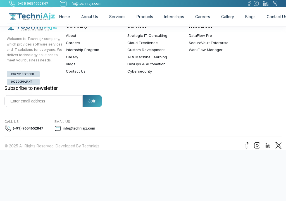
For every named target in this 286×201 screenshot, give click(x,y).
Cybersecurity (139, 71)
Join (92, 101)
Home (64, 16)
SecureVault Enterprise (208, 42)
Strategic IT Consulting (147, 35)
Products (145, 16)
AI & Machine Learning (147, 57)
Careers (202, 16)
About (71, 35)
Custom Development (146, 49)
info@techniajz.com (74, 128)
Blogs (250, 16)
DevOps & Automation (146, 64)
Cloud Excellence (142, 42)
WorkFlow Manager (206, 49)
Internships (174, 16)
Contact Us (75, 71)
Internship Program (82, 49)
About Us (89, 16)
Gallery (227, 16)
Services (117, 16)
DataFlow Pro (200, 35)
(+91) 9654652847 (23, 128)
